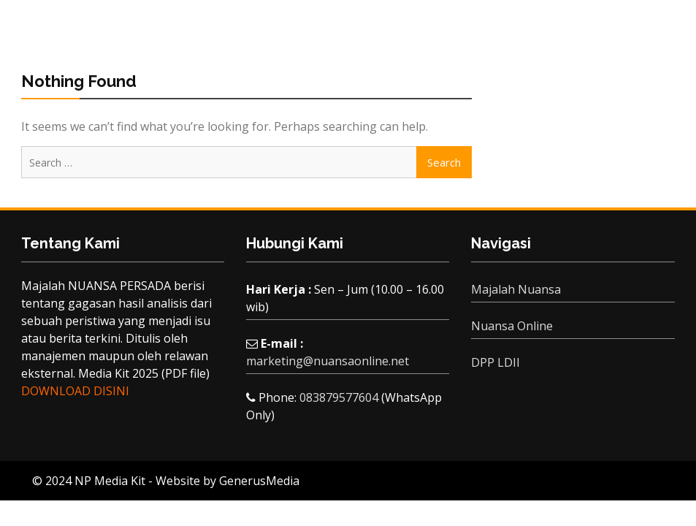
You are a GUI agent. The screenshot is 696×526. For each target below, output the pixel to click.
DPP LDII (495, 362)
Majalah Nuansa (516, 289)
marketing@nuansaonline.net (327, 361)
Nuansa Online (512, 326)
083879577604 (338, 397)
